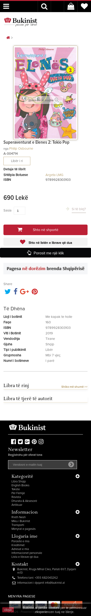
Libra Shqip (18, 481)
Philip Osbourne (21, 148)
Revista (16, 497)
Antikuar (16, 504)
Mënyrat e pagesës (23, 529)
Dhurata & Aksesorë (24, 501)
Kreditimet (18, 545)
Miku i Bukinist (20, 521)
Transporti (17, 525)
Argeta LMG (54, 175)
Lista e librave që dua (24, 557)
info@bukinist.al (55, 582)
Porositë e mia (20, 541)
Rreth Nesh (18, 517)
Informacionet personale (26, 553)
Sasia (7, 210)
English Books (20, 485)
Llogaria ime (24, 536)
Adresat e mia (20, 549)
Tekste (15, 489)
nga (6, 148)
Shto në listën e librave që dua (50, 243)
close (8, 610)
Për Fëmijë (18, 493)
